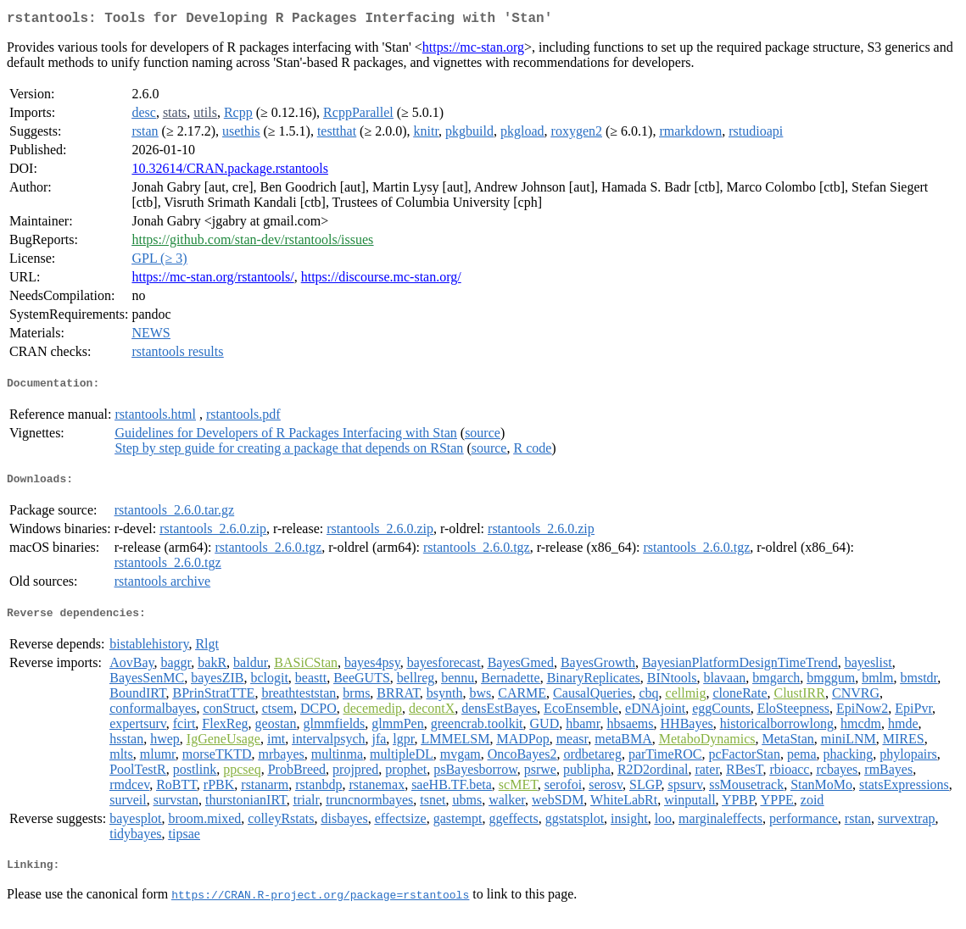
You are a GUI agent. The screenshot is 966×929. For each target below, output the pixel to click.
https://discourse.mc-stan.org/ (381, 280)
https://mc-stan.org (473, 50)
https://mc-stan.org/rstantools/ (212, 280)
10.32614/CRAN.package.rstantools (229, 171)
